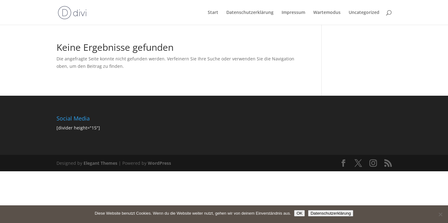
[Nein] (440, 214)
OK (299, 213)
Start (213, 12)
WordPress (159, 163)
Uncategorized (364, 12)
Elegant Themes (100, 163)
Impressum (293, 12)
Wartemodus (327, 12)
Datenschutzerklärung (250, 12)
